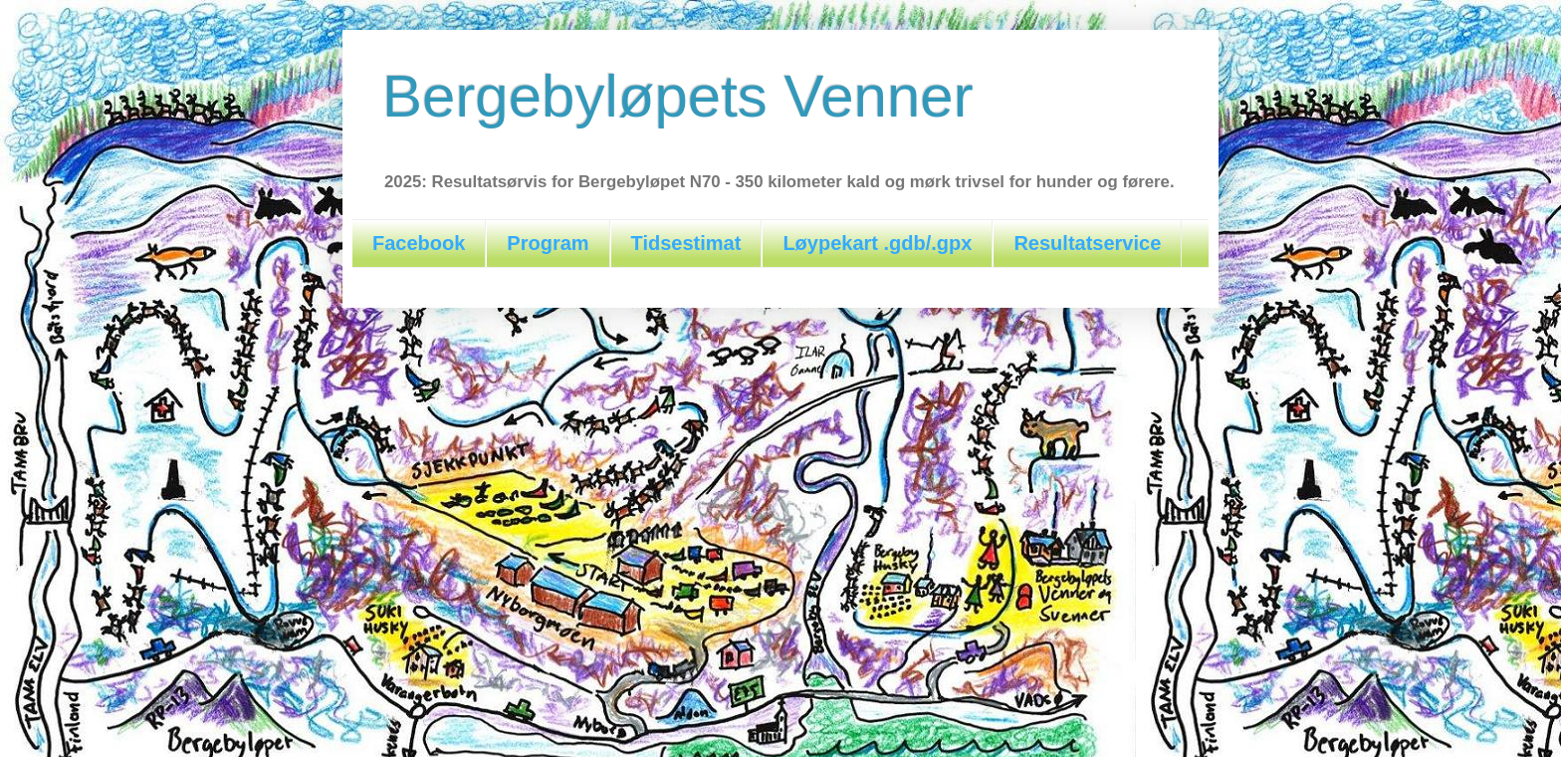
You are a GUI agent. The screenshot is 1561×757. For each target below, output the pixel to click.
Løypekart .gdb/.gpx (877, 243)
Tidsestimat (686, 243)
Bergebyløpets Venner (678, 96)
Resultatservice (1087, 243)
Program (547, 243)
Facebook (418, 243)
